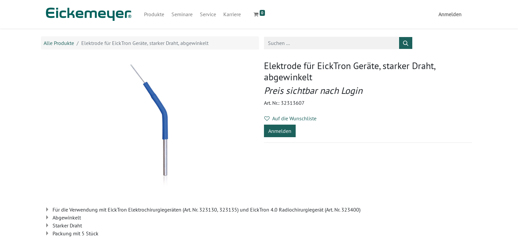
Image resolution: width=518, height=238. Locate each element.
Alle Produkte (59, 43)
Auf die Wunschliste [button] (290, 118)
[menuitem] (154, 14)
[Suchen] (406, 43)
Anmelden (450, 14)
